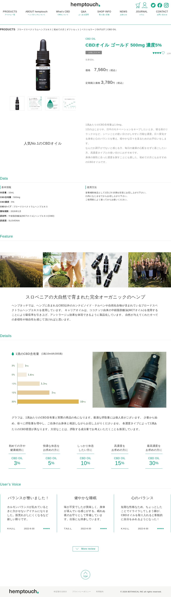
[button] (17, 103)
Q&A (83, 13)
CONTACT (162, 13)
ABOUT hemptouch (37, 13)
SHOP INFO (104, 13)
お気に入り (94, 53)
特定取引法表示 (60, 592)
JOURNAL (141, 13)
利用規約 (100, 592)
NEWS (123, 13)
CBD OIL (91, 39)
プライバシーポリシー (81, 592)
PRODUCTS (10, 13)
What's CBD (63, 13)
